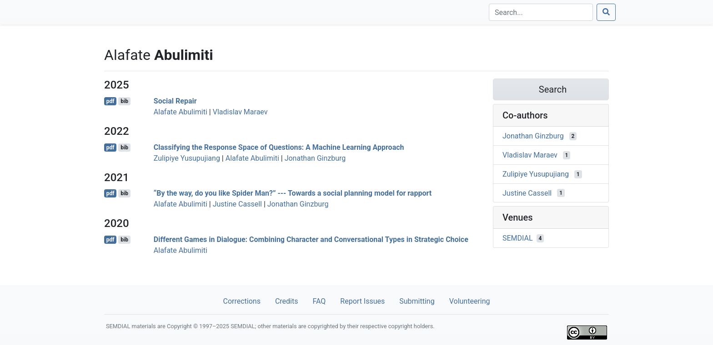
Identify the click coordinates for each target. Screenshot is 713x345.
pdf (110, 101)
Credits (286, 301)
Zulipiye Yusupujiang (187, 158)
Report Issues (362, 301)
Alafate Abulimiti (180, 112)
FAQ (319, 301)
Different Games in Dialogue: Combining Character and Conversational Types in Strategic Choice (311, 239)
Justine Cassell (237, 204)
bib (124, 101)
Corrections (241, 301)
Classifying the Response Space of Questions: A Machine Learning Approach (279, 147)
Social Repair (175, 101)
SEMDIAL (517, 238)
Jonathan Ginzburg (315, 158)
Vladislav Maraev (240, 112)
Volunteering (469, 301)
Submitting (416, 301)
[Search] (541, 12)
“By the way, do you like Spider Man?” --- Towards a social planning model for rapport (293, 193)
